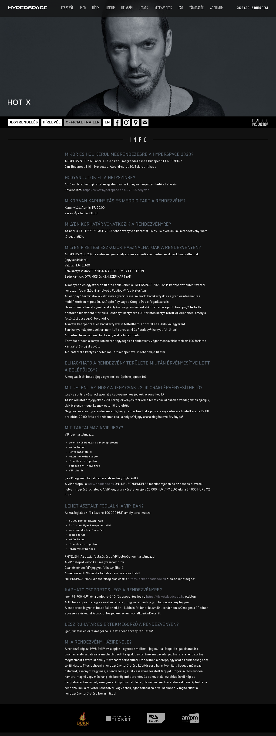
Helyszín (127, 8)
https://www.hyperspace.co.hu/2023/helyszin (116, 190)
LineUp (110, 8)
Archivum (216, 8)
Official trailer (83, 122)
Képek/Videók (163, 8)
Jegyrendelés (23, 122)
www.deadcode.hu (101, 484)
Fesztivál (67, 8)
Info (83, 8)
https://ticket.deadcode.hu (147, 579)
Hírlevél (52, 122)
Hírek (95, 8)
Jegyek (143, 8)
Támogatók (196, 8)
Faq (180, 8)
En (107, 122)
